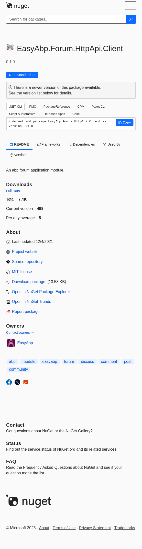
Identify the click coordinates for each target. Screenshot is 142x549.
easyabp (49, 361)
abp (12, 361)
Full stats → (15, 191)
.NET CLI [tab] (15, 106)
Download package (28, 282)
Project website (25, 252)
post (127, 361)
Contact (15, 425)
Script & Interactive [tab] (22, 114)
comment (109, 361)
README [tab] (19, 144)
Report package (26, 311)
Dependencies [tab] (82, 144)
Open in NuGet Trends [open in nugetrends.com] (31, 301)
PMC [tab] (32, 106)
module (28, 361)
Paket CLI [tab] (98, 106)
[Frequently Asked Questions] (11, 461)
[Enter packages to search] (66, 19)
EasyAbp (25, 343)
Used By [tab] (111, 144)
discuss (87, 361)
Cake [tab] (76, 114)
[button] (124, 122)
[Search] (131, 19)
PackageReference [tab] (57, 106)
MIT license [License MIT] (22, 272)
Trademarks (124, 528)
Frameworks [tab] (48, 144)
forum (69, 361)
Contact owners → (20, 332)
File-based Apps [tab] (54, 114)
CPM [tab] (80, 106)
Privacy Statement (95, 528)
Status (13, 443)
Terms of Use (64, 528)
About (44, 528)
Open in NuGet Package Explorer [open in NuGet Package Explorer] (41, 292)
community (18, 369)
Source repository (27, 262)
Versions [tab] (18, 154)
